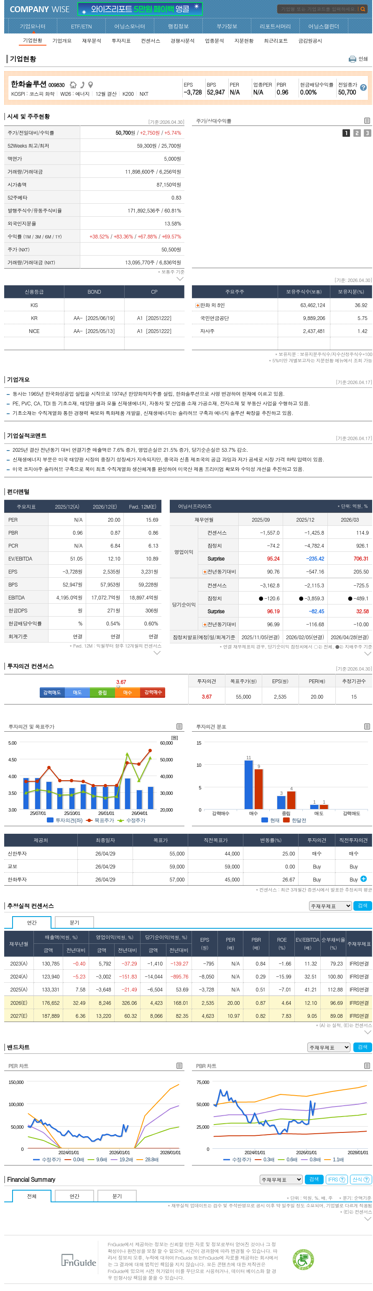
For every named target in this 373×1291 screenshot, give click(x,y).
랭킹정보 (178, 26)
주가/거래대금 (357, 133)
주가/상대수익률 (346, 133)
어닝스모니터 (129, 26)
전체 (32, 1195)
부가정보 (227, 26)
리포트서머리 (275, 26)
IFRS (337, 1179)
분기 (74, 922)
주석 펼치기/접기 (180, 279)
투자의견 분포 (211, 726)
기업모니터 (33, 26)
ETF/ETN (81, 26)
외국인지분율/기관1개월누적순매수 (367, 133)
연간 (32, 922)
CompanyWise (40, 9)
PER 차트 (18, 1065)
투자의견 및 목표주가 (31, 726)
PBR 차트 (206, 1065)
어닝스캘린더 (323, 26)
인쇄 (358, 58)
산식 (361, 1179)
